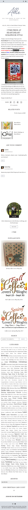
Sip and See (17, 447)
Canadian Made (4, 359)
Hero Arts (8, 406)
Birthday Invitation (13, 356)
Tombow (8, 462)
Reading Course (11, 440)
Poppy (13, 438)
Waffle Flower (8, 468)
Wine (7, 472)
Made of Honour (10, 416)
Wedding (8, 470)
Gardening (17, 400)
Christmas (13, 362)
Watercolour (23, 468)
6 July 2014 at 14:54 (9, 169)
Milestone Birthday (17, 420)
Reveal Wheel (4, 442)
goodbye (5, 402)
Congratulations (5, 382)
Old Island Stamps (10, 428)
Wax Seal (3, 470)
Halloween (19, 402)
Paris (20, 432)
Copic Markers (18, 382)
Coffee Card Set (9, 376)
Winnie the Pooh (13, 472)
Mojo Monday (8, 422)
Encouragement (15, 396)
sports (3, 451)
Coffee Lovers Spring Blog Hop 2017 (14, 331)
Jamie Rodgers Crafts (20, 408)
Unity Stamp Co (21, 464)
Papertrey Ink (15, 432)
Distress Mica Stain (15, 388)
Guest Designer (12, 402)
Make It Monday (8, 418)
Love (19, 414)
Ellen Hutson (20, 394)
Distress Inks (5, 388)
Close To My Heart (18, 374)
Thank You (21, 457)
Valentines (4, 466)
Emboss (25, 394)
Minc (23, 420)
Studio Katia (5, 453)
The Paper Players (20, 459)
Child (6, 362)
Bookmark (12, 357)
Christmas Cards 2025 (20, 372)
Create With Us (4, 384)
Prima (25, 438)
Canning (11, 359)
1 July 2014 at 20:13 (9, 151)
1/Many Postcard (4, 347)
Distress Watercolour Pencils (11, 392)
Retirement (24, 440)
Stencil (24, 451)
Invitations (13, 408)
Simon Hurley (15, 443)
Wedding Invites (14, 470)
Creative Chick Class (14, 384)
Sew (19, 442)
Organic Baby (4, 430)
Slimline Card (16, 449)
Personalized (11, 434)
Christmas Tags (6, 374)
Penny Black (4, 434)
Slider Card (9, 449)
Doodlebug (24, 392)
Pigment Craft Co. (20, 434)
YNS (23, 471)
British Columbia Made (21, 357)
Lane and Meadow (17, 412)
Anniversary (12, 351)
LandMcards (8, 412)
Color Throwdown (12, 380)
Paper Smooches (23, 430)
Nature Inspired (12, 426)
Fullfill (9, 400)
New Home (20, 426)
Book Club (6, 357)
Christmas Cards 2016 (12, 364)
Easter (3, 394)
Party (23, 432)
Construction (12, 382)
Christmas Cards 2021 (20, 368)
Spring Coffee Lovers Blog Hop (14, 268)
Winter (20, 472)
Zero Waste (4, 473)
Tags (19, 455)
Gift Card (22, 400)
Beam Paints (9, 353)
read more (14, 226)
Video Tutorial (21, 466)
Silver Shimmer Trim (8, 92)
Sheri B (3, 443)
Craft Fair (25, 382)
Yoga (26, 472)
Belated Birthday (22, 353)
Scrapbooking (15, 441)
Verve (9, 466)
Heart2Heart (9, 404)
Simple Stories (10, 447)
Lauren (6, 150)
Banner (2, 353)
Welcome (3, 472)
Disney (25, 386)
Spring (7, 451)
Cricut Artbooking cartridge (8, 86)
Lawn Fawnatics (11, 415)
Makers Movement (16, 418)
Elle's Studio (13, 394)
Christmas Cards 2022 (7, 370)
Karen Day (7, 167)
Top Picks (15, 462)
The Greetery (11, 459)
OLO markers (19, 428)
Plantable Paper (16, 436)
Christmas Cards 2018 (9, 366)
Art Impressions (19, 351)
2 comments (14, 105)
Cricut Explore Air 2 (8, 386)
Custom (16, 386)
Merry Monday (8, 420)
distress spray (14, 390)
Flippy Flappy (7, 398)
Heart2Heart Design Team (18, 25)
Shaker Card (24, 442)
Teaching (15, 457)
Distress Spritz (23, 390)
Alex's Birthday (4, 351)
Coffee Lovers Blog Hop (20, 376)
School (9, 442)
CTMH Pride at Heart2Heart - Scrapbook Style (14, 32)
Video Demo (14, 466)
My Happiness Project (19, 424)
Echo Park (8, 394)
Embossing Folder (6, 396)
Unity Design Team (7, 464)
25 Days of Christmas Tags (15, 347)
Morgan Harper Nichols (17, 422)
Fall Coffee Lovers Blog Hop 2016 (14, 299)
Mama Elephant (23, 418)
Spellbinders (23, 449)
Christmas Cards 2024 (7, 372)
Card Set (22, 359)
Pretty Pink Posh (19, 438)
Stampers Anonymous (15, 451)
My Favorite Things (8, 424)
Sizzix (21, 447)
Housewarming (16, 406)
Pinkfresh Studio (6, 436)
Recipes (18, 440)
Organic (25, 428)
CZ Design (20, 386)
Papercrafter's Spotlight (6, 432)
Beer (15, 353)
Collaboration (17, 378)
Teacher (11, 457)
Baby (25, 351)
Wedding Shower (23, 470)
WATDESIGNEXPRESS (21, 507)
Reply (3, 160)
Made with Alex (18, 416)
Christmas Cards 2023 (20, 370)
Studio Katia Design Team (16, 453)
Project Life (3, 440)
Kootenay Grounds (8, 410)
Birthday (4, 355)
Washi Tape (15, 468)
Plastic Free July (7, 438)
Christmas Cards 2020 (7, 368)
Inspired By (24, 406)
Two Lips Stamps (23, 462)
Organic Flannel (14, 430)
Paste (25, 432)
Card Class (16, 359)
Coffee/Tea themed (7, 378)
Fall (21, 396)
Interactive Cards (5, 408)
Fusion (13, 400)
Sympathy (15, 455)
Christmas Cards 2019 (21, 366)
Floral (14, 398)
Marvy (2, 420)
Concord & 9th (22, 380)
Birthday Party (21, 356)
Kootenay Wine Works (18, 410)
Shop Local (8, 444)
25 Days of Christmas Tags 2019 (19, 349)
